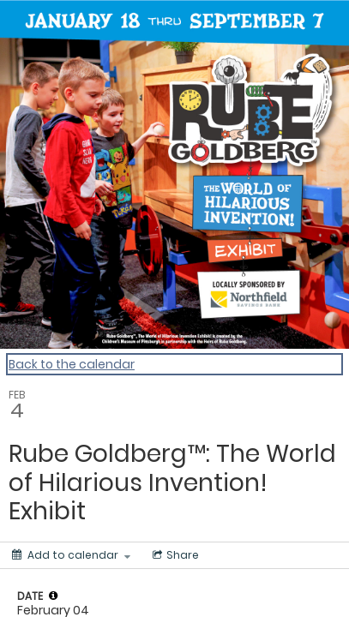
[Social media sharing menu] (174, 555)
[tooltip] (53, 595)
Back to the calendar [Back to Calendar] (72, 364)
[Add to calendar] (71, 555)
